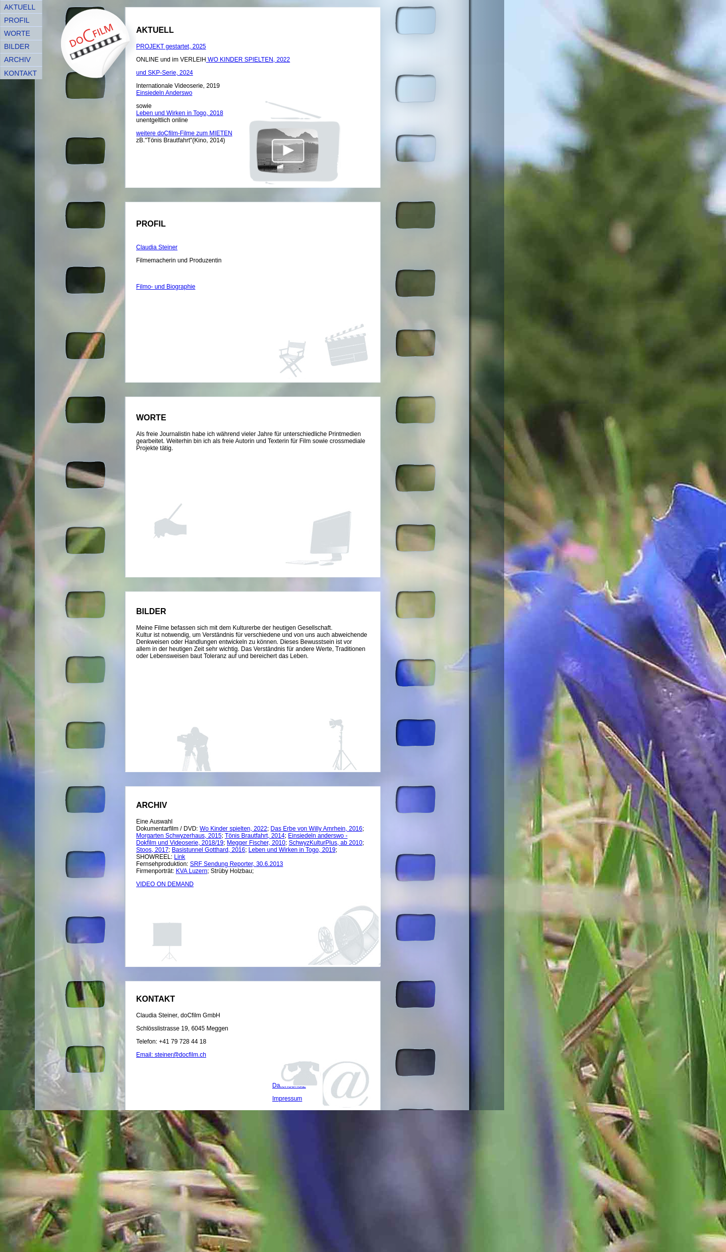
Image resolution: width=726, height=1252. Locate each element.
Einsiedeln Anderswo (164, 92)
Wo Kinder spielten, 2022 (233, 828)
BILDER (17, 46)
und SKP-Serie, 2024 (164, 72)
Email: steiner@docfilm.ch (171, 1054)
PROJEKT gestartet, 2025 (171, 46)
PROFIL (17, 20)
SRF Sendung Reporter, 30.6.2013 (236, 863)
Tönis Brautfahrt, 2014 (255, 835)
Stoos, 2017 (152, 849)
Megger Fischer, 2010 (256, 842)
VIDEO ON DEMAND (165, 884)
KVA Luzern (191, 871)
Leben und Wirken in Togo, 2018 (179, 113)
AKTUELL (19, 7)
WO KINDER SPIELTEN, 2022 (248, 59)
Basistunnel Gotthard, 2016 (208, 849)
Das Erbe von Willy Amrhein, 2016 (316, 828)
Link (179, 856)
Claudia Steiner (156, 247)
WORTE (17, 33)
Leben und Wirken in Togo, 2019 (292, 849)
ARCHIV (17, 60)
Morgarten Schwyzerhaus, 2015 (178, 835)
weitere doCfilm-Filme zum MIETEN (184, 133)
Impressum (287, 1098)
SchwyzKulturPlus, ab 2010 (325, 842)
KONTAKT (20, 73)
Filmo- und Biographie (165, 286)
